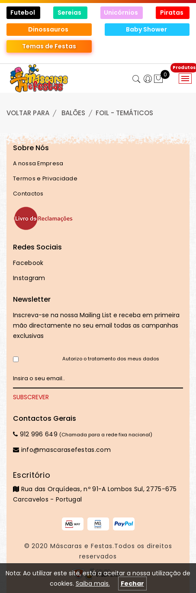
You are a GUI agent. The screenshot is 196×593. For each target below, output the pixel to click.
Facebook (28, 263)
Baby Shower (147, 29)
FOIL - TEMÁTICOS (124, 112)
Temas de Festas (49, 46)
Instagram (29, 278)
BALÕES (73, 112)
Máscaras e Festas (81, 546)
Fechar (132, 583)
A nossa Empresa (38, 163)
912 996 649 (35, 434)
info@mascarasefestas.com (62, 449)
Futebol (23, 12)
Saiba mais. (93, 583)
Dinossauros (49, 29)
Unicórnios (121, 12)
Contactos (28, 193)
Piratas (172, 12)
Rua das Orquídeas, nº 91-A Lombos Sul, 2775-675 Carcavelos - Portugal (98, 487)
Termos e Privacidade (45, 178)
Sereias (70, 12)
